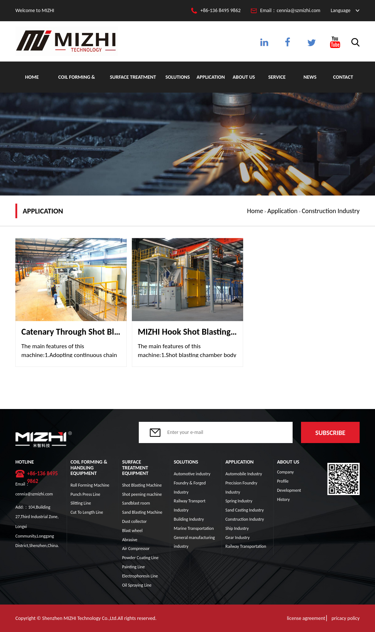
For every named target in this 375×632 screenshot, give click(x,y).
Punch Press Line (85, 494)
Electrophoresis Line (140, 576)
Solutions (178, 77)
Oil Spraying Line (136, 585)
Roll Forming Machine (89, 485)
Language (340, 10)
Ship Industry (237, 528)
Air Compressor (135, 548)
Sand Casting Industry (244, 510)
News (310, 77)
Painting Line (133, 566)
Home (31, 77)
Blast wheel (132, 530)
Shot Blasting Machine (141, 485)
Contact (343, 77)
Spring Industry (238, 500)
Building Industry (189, 519)
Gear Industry (237, 537)
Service (276, 77)
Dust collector (134, 521)
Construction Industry (331, 211)
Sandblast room (136, 503)
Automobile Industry (243, 473)
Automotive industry (192, 473)
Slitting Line (80, 503)
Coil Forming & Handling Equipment (76, 83)
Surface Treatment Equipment (133, 83)
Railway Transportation (245, 546)
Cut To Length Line (86, 512)
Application (211, 77)
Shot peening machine (142, 494)
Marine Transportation (194, 528)
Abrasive (129, 539)
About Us (244, 77)
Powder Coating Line (140, 557)
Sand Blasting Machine (142, 512)
